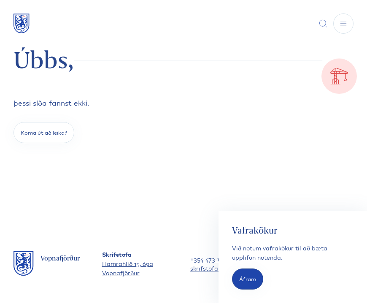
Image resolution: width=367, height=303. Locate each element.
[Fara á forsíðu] (21, 23)
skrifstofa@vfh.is (214, 268)
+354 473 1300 (210, 259)
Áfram (247, 278)
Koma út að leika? (44, 132)
